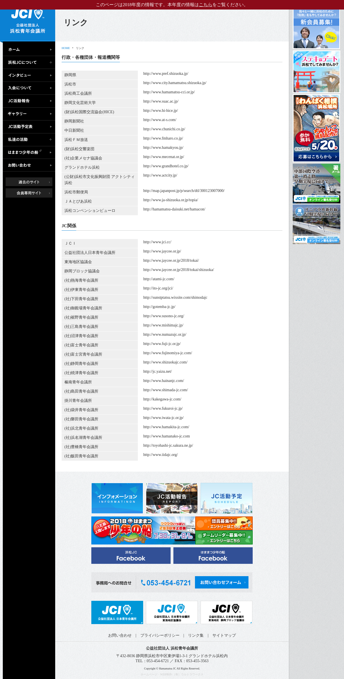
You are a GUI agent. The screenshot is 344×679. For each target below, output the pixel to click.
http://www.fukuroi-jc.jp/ (163, 408)
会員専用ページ (33, 193)
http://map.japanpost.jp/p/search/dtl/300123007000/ (184, 191)
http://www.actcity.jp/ (160, 175)
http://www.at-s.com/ (159, 120)
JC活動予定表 (30, 126)
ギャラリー (30, 114)
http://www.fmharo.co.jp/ (163, 138)
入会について (30, 88)
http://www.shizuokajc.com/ (165, 362)
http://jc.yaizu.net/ (157, 371)
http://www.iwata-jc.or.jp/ (163, 418)
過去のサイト (33, 181)
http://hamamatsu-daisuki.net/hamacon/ (174, 209)
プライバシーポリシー (160, 635)
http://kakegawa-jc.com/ (162, 399)
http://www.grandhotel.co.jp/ (166, 166)
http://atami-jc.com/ (159, 279)
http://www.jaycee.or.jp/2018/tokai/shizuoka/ (178, 270)
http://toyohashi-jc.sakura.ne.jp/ (168, 445)
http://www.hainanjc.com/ (163, 381)
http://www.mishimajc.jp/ (163, 325)
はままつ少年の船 (30, 152)
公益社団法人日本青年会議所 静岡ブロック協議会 (226, 612)
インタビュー (30, 75)
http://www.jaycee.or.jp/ (162, 251)
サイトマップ (224, 635)
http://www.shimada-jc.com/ (165, 390)
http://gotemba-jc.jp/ (159, 307)
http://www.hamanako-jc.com (166, 436)
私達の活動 (30, 139)
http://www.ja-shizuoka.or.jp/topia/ (170, 200)
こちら (205, 4)
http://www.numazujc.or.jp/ (164, 334)
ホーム (30, 48)
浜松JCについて (30, 62)
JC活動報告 (30, 101)
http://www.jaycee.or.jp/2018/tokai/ (171, 260)
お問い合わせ (30, 165)
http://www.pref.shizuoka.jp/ (165, 73)
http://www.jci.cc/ (157, 242)
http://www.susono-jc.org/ (163, 316)
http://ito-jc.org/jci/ (158, 288)
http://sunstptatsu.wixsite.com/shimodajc (175, 297)
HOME (66, 48)
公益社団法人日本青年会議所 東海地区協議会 (172, 612)
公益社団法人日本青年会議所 (117, 612)
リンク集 (196, 635)
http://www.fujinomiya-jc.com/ (167, 353)
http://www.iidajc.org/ (160, 455)
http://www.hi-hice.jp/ (160, 110)
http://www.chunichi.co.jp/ (164, 129)
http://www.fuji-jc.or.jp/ (162, 344)
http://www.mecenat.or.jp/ (163, 157)
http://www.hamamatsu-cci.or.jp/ (169, 92)
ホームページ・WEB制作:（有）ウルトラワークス (172, 674)
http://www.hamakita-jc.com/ (166, 427)
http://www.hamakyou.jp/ (163, 147)
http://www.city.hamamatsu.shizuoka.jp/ (174, 83)
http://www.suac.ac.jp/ (160, 101)
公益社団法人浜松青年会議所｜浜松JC (27, 20)
